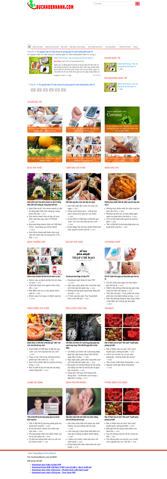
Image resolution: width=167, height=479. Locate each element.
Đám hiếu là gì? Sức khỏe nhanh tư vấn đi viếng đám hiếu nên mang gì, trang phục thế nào (44, 203)
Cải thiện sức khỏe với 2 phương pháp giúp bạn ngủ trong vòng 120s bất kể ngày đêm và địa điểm (82, 345)
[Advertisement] (83, 27)
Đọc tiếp (97, 75)
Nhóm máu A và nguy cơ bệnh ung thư (45, 296)
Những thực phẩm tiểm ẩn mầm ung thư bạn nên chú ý (122, 203)
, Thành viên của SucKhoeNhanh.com (69, 61)
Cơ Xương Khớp (112, 241)
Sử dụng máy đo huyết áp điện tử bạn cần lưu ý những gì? (83, 129)
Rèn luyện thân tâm (76, 308)
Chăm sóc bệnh (35, 382)
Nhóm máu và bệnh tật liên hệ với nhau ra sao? (43, 276)
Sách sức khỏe (37, 47)
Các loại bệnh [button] (111, 47)
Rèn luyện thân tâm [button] (95, 47)
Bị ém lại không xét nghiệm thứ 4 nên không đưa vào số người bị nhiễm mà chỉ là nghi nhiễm (122, 128)
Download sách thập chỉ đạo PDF (77, 276)
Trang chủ (30, 51)
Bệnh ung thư (112, 167)
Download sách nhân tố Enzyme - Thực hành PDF (54, 473)
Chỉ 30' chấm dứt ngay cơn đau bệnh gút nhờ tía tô (122, 277)
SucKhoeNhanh (49, 453)
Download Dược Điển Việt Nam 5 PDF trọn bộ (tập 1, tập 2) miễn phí (61, 467)
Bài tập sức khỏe (74, 241)
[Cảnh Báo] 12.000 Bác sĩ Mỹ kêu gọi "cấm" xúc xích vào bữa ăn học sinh (44, 344)
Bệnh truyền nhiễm (76, 382)
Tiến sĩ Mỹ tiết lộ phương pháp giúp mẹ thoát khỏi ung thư (43, 418)
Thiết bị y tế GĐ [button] (125, 47)
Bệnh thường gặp (36, 241)
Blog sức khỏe (34, 167)
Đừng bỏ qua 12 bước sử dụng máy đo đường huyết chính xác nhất (45, 129)
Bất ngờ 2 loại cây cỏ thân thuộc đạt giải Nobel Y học (44, 159)
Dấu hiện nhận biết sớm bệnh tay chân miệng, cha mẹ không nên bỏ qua (82, 418)
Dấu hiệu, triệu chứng (77, 47)
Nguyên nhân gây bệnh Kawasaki (120, 365)
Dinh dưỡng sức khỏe (38, 308)
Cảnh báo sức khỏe (52, 47)
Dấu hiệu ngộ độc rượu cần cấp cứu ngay (80, 202)
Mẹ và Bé (64, 47)
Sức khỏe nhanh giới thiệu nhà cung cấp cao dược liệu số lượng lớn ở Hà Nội (44, 235)
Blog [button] (136, 47)
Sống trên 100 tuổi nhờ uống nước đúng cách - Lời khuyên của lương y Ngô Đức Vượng (82, 375)
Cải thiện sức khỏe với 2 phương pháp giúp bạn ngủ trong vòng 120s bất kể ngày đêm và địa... (84, 354)
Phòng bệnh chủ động (116, 382)
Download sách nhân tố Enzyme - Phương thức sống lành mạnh (60, 470)
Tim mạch (109, 308)
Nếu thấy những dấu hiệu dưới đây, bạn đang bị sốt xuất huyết (83, 159)
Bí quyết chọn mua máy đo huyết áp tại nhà (122, 159)
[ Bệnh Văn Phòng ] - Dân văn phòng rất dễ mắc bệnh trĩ (73, 58)
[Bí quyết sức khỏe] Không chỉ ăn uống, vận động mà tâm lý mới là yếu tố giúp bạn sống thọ (84, 367)
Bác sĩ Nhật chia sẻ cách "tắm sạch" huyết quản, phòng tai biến (121, 344)
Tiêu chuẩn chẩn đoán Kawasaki (120, 362)
